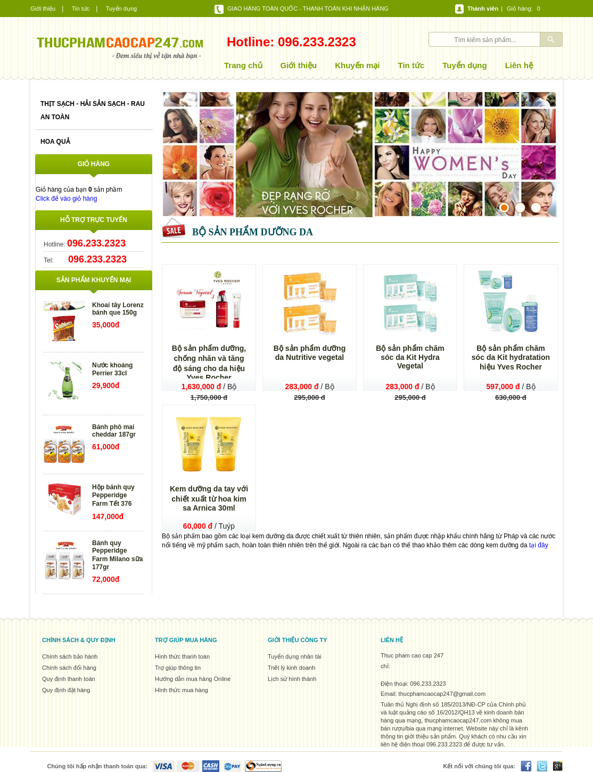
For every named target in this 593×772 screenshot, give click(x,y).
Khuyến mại (357, 65)
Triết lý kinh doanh (291, 667)
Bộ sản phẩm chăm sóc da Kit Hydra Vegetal (410, 357)
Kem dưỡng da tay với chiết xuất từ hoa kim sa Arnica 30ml (209, 498)
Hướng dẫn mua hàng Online (192, 679)
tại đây (538, 545)
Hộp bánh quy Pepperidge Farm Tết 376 (113, 495)
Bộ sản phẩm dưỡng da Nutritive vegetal (310, 353)
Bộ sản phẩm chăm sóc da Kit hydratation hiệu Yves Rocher (511, 357)
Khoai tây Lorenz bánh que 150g (118, 308)
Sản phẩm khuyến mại (93, 280)
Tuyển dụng (121, 8)
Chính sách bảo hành (69, 656)
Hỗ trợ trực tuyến (93, 220)
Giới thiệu (42, 8)
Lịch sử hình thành (292, 679)
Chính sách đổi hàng (69, 667)
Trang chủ (243, 65)
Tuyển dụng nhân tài (295, 656)
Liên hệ (519, 65)
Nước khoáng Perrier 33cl (112, 369)
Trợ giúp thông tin (178, 667)
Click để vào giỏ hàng (66, 198)
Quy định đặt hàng (66, 690)
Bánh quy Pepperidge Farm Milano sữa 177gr (117, 555)
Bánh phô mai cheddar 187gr (114, 430)
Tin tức (81, 8)
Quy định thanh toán (68, 679)
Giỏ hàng (519, 8)
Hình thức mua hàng (181, 690)
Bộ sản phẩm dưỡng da (252, 232)
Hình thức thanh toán (182, 656)
